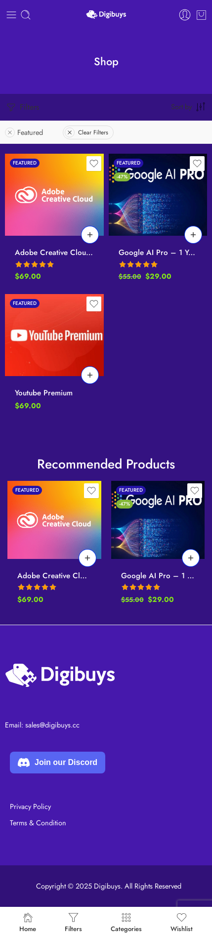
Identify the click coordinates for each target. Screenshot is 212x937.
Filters (22, 107)
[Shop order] (189, 106)
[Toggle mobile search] (25, 14)
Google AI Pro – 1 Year (158, 252)
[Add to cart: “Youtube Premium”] (90, 375)
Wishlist (181, 922)
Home (27, 922)
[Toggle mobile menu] (11, 15)
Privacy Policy (30, 806)
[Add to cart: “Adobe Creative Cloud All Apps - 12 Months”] (90, 235)
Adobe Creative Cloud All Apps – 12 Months (54, 252)
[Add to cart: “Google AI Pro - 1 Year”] (193, 235)
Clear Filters (86, 132)
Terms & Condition (38, 822)
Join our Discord (57, 762)
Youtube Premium (44, 392)
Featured (24, 132)
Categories (126, 922)
